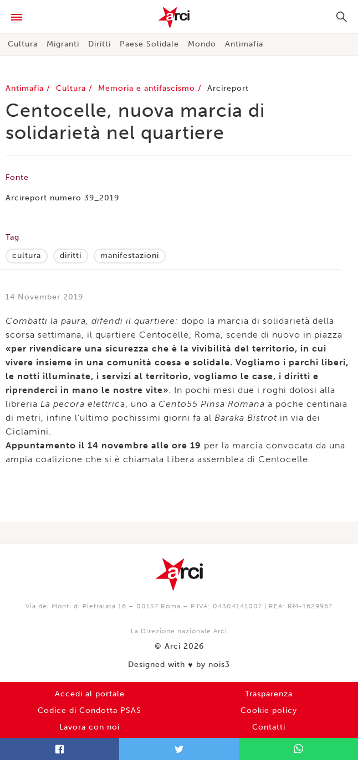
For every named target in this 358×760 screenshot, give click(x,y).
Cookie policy (269, 710)
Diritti (99, 44)
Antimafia (244, 44)
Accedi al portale (90, 694)
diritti (70, 255)
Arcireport (228, 88)
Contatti (268, 727)
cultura (26, 255)
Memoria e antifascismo (148, 88)
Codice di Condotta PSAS (89, 710)
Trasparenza (269, 694)
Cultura (23, 44)
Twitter (178, 749)
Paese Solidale (149, 44)
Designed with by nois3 (178, 665)
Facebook (59, 749)
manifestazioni (129, 255)
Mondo (202, 44)
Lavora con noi (89, 727)
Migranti (63, 44)
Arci (179, 18)
